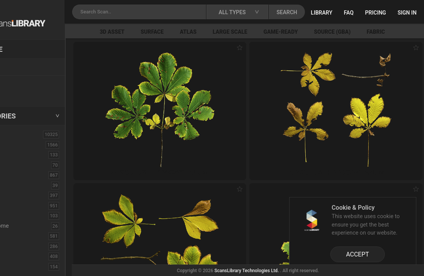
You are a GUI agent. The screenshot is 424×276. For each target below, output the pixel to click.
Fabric (18, 235)
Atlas (225, 32)
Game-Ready (318, 32)
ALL (15, 134)
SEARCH (331, 12)
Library (366, 13)
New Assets (25, 83)
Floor (16, 246)
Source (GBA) (370, 32)
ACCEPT (357, 254)
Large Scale (267, 32)
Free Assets (25, 93)
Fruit (16, 266)
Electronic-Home (31, 225)
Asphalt (20, 154)
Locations (22, 67)
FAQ (393, 13)
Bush (16, 174)
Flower (18, 256)
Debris (18, 215)
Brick (16, 164)
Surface (189, 32)
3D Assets (23, 144)
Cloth (16, 185)
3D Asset (149, 32)
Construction (26, 205)
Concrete (21, 195)
